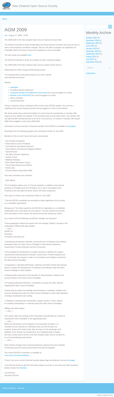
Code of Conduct (9, 388)
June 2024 (90, 46)
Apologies (14, 87)
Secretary (23, 368)
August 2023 (91, 56)
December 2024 (92, 40)
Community (49, 14)
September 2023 (92, 54)
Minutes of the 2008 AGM (20, 95)
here (29, 55)
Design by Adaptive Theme (105, 395)
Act (39, 14)
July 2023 (90, 59)
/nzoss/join (71, 126)
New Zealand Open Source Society (35, 6)
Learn (31, 14)
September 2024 (92, 43)
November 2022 (92, 62)
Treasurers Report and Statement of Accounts (28, 93)
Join (23, 14)
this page (71, 360)
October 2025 (91, 38)
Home (5, 14)
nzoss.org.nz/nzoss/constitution (16, 355)
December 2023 (92, 51)
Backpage (85, 14)
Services (62, 14)
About (15, 14)
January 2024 (91, 48)
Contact (73, 14)
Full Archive (90, 73)
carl (5, 35)
